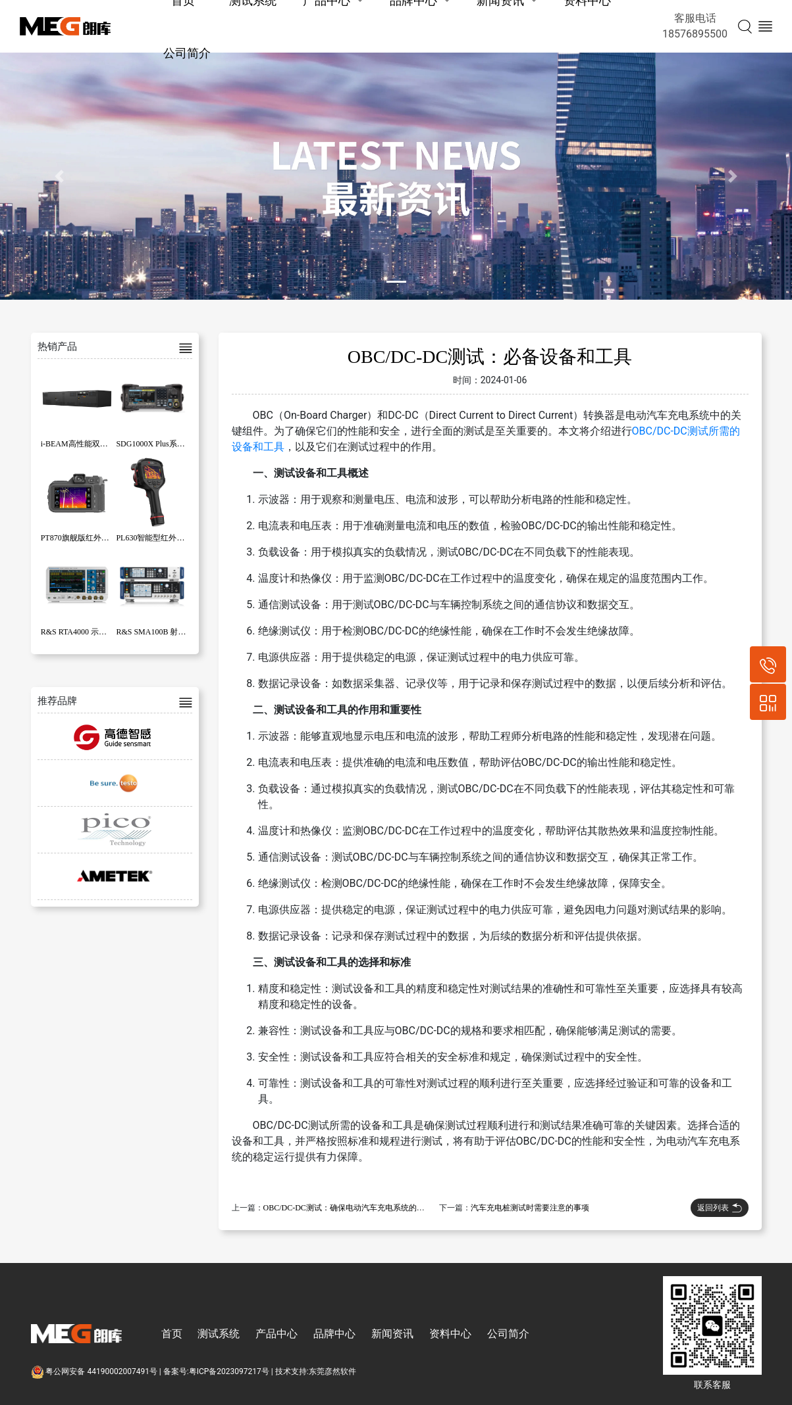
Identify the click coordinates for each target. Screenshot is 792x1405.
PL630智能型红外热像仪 (158, 537)
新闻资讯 (392, 1333)
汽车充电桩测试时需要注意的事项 (530, 1207)
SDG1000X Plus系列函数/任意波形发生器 (187, 443)
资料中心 (450, 1333)
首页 (171, 1333)
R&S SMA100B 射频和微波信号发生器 (182, 631)
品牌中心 (334, 1333)
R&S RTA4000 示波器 (78, 631)
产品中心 (276, 1333)
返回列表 (719, 1207)
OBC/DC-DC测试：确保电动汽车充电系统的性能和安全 (359, 1207)
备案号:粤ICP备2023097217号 (216, 1371)
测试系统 (219, 1333)
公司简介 (187, 53)
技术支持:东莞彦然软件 (315, 1371)
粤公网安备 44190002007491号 (95, 1371)
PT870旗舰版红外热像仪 (83, 537)
